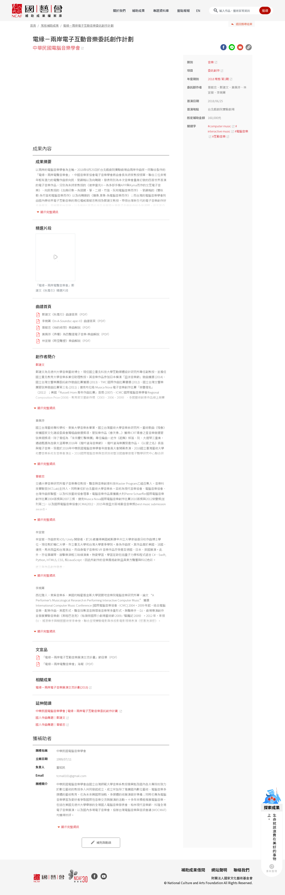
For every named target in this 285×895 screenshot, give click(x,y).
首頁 (33, 25)
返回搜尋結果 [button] (244, 24)
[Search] (241, 10)
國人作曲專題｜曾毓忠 (50, 724)
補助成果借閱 (193, 870)
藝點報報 (183, 10)
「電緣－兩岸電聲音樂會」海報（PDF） (68, 664)
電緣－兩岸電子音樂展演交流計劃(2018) (62, 687)
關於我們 (119, 10)
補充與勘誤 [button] (103, 842)
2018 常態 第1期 (218, 79)
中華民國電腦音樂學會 (56, 47)
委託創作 (214, 70)
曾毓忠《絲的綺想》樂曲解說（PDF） (67, 327)
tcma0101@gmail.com (71, 776)
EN (198, 10)
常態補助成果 (50, 25)
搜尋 (265, 10)
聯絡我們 (241, 870)
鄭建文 (40, 364)
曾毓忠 (40, 476)
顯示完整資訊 (49, 212)
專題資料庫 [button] (161, 10)
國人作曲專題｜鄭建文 (50, 717)
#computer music (219, 126)
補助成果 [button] (138, 10)
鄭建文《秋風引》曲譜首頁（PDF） (65, 314)
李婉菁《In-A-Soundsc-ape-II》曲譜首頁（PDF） (74, 321)
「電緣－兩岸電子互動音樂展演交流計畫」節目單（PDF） (80, 657)
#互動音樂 (219, 136)
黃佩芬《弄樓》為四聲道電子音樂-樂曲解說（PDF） (76, 334)
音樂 (211, 62)
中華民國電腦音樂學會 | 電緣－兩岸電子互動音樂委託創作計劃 (77, 711)
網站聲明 (219, 870)
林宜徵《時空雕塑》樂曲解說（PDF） (67, 341)
